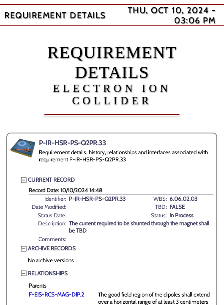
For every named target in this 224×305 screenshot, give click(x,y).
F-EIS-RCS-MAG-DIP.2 (56, 294)
